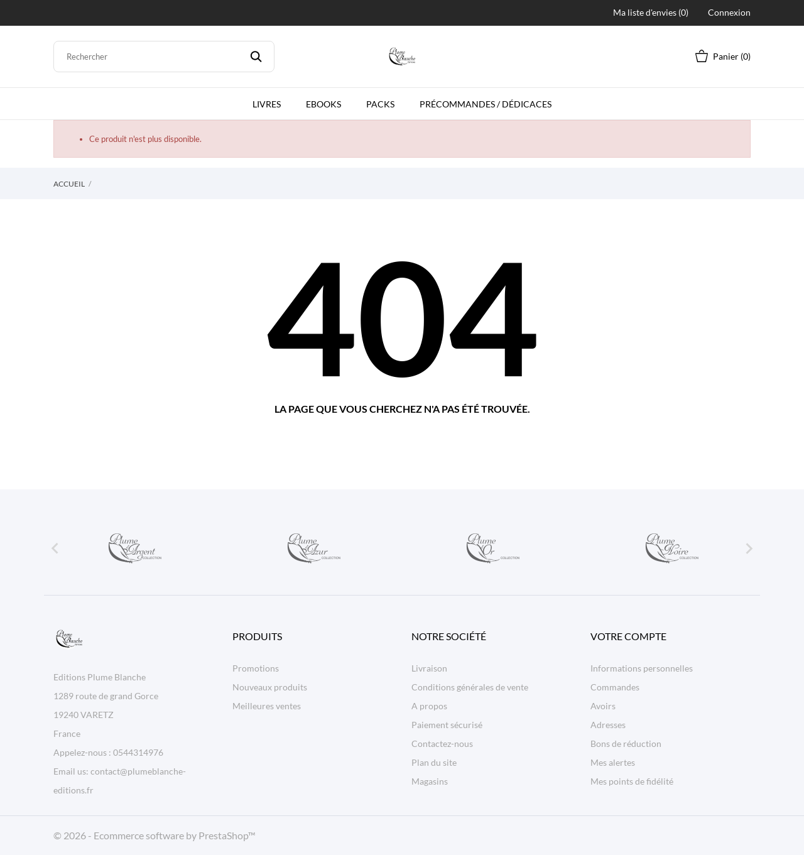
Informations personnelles (641, 668)
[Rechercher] (163, 56)
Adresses (608, 724)
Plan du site (434, 762)
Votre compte (628, 636)
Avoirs (603, 705)
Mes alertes (612, 762)
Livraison (429, 668)
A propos (429, 705)
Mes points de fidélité (631, 781)
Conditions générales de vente (469, 687)
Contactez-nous (442, 743)
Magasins (429, 781)
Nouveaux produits (269, 687)
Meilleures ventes (266, 705)
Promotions (255, 668)
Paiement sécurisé (446, 724)
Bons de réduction (625, 743)
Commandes (614, 687)
